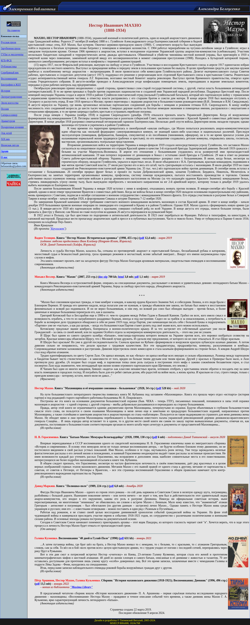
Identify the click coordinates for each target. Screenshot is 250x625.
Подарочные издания (12, 127)
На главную (13, 30)
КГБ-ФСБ (6, 60)
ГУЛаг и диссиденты (12, 54)
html (121, 276)
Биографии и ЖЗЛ (11, 84)
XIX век (5, 139)
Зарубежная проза (10, 48)
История (5, 90)
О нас (4, 157)
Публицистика (9, 66)
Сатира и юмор (9, 115)
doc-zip (103, 276)
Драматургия (8, 121)
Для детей (6, 133)
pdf (142, 237)
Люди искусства (9, 102)
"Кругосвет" (57, 228)
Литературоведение (11, 96)
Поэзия (5, 108)
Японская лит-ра (10, 145)
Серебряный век (10, 72)
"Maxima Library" (81, 587)
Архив (4, 151)
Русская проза (8, 42)
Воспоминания (9, 78)
